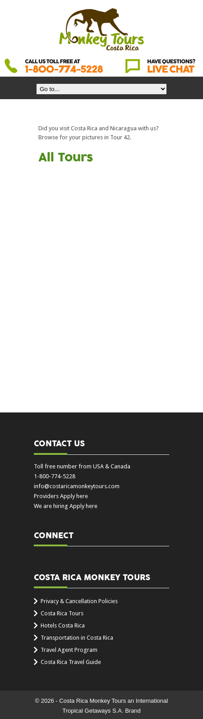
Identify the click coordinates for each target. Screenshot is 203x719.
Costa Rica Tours (62, 613)
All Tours (65, 158)
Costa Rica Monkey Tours (101, 30)
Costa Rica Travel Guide (71, 662)
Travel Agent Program (69, 649)
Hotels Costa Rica (63, 625)
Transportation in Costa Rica (77, 637)
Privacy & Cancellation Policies (79, 601)
